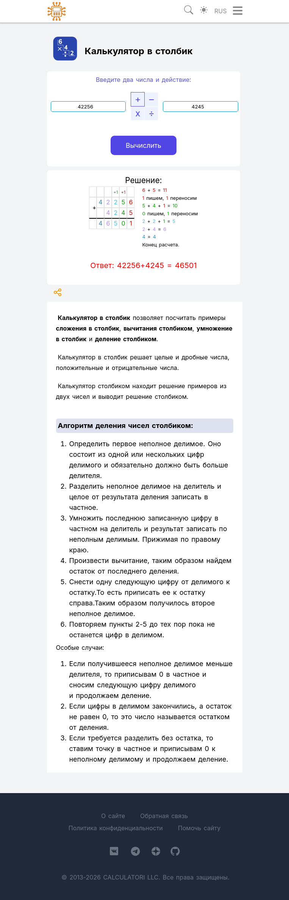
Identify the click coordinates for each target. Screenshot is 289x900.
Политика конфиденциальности (116, 828)
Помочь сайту (199, 828)
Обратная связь (164, 816)
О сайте (113, 816)
